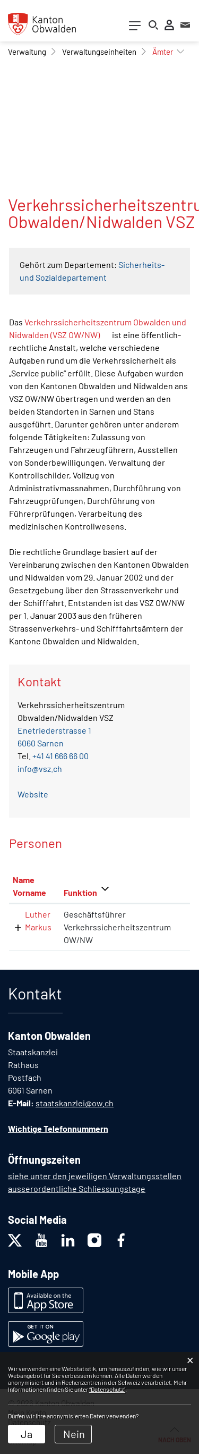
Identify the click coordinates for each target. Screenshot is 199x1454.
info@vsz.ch (40, 768)
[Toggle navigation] (135, 28)
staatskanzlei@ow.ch (75, 1103)
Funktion (80, 892)
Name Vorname (29, 886)
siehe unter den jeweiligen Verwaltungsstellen (94, 1176)
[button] (27, 51)
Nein (74, 1433)
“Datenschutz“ (107, 1389)
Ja (26, 1433)
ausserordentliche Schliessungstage (76, 1188)
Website (33, 794)
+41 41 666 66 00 (60, 756)
